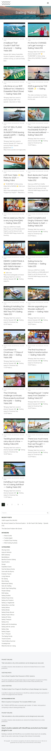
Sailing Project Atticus (8, 614)
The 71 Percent (6, 634)
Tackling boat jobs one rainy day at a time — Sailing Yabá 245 (13, 441)
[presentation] (14, 30)
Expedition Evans (6, 567)
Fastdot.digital (8, 538)
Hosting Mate (6, 672)
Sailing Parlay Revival (8, 612)
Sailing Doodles (6, 595)
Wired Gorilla (8, 535)
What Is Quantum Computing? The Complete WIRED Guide (19, 702)
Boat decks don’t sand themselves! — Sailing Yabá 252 (38, 177)
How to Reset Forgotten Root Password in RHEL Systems (18, 676)
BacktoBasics (5, 557)
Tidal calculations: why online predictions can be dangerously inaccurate (23, 663)
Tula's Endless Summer (8, 641)
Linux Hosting (7, 685)
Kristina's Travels (6, 574)
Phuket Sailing (7, 659)
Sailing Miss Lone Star (8, 605)
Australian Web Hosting (8, 698)
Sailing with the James (8, 626)
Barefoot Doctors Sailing (9, 559)
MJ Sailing (5, 579)
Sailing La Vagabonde (8, 602)
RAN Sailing (5, 593)
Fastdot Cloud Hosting (10, 540)
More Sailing (5, 581)
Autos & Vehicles (6, 552)
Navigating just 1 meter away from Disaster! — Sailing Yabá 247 (38, 395)
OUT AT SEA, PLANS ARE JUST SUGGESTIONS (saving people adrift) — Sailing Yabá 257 (14, 132)
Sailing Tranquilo (6, 619)
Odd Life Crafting (6, 586)
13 (18, 504)
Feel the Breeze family (8, 569)
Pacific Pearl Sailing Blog (11, 39)
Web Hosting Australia (10, 543)
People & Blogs (6, 590)
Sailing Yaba (5, 629)
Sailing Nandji (5, 610)
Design (4, 564)
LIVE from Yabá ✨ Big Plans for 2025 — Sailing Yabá (13, 177)
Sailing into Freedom (8, 600)
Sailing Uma (5, 622)
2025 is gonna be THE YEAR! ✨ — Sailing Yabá (37, 88)
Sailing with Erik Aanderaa (9, 624)
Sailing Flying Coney (7, 598)
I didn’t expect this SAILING (9, 520)
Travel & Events (6, 638)
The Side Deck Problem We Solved (12, 528)
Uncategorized (6, 643)
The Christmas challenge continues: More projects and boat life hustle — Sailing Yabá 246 (14, 398)
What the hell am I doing (9, 646)
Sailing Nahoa (6, 607)
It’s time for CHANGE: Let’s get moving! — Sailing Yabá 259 (37, 45)
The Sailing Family (7, 636)
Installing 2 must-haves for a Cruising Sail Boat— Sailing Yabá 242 (14, 484)
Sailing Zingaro (6, 631)
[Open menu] (47, 3)
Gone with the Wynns (8, 571)
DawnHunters (6, 562)
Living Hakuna (6, 576)
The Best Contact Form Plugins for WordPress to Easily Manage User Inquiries (24, 689)
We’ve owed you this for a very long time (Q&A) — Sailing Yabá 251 (14, 220)
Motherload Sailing (7, 583)
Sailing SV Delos (6, 617)
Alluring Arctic (6, 550)
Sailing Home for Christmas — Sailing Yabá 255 (37, 263)
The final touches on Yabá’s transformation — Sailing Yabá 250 (38, 352)
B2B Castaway (6, 555)
